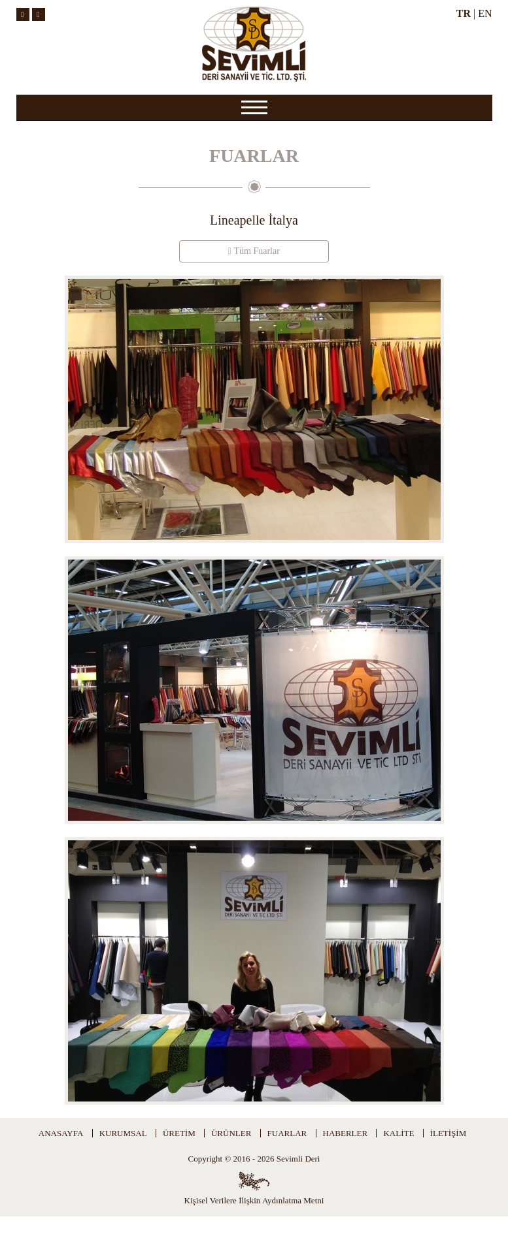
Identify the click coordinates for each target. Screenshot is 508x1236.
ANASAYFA (61, 1133)
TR (463, 13)
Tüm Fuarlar (254, 251)
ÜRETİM (179, 1133)
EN (485, 13)
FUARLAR (287, 1133)
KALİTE (398, 1133)
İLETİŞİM (448, 1133)
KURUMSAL (123, 1133)
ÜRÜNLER (231, 1133)
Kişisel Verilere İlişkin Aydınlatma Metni (254, 1200)
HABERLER (345, 1133)
